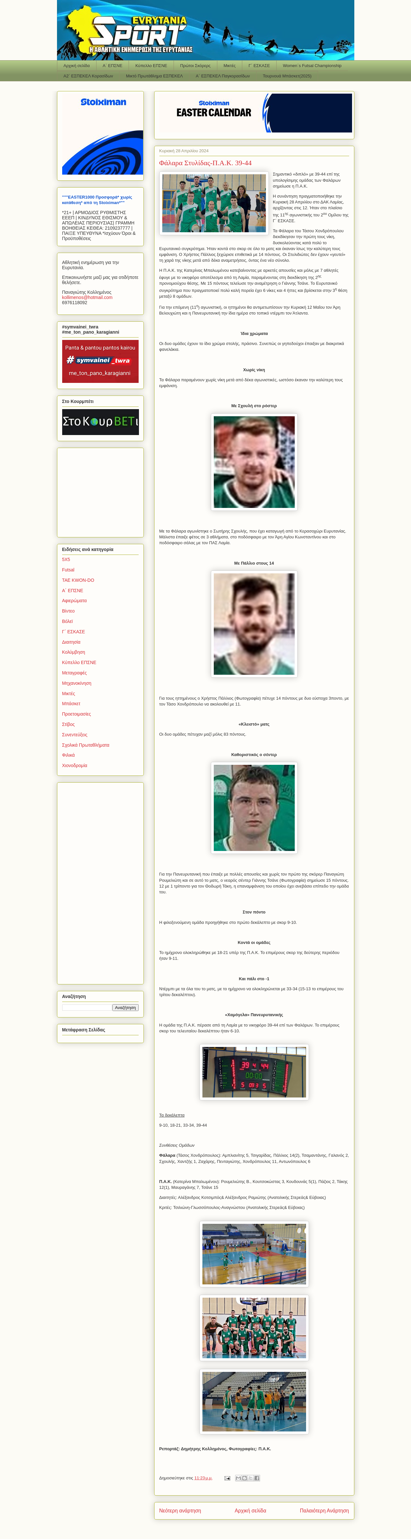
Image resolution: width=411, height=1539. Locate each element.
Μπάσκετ (71, 703)
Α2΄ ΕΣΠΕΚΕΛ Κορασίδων (88, 76)
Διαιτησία (71, 642)
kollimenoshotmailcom (87, 297)
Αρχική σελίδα (76, 65)
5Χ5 (66, 559)
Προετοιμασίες (76, 714)
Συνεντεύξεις (74, 734)
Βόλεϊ (67, 621)
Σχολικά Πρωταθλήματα (85, 745)
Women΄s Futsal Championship (312, 65)
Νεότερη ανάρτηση (180, 1510)
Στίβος (68, 724)
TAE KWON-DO (78, 580)
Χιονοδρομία (74, 765)
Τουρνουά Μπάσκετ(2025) (287, 76)
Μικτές (229, 65)
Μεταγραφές (74, 672)
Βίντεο (68, 611)
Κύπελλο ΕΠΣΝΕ (151, 65)
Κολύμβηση (73, 652)
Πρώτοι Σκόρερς (195, 65)
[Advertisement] (102, 490)
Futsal (68, 569)
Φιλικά (68, 755)
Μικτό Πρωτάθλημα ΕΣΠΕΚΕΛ (154, 76)
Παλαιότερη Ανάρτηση (324, 1510)
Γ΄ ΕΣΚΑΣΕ (259, 65)
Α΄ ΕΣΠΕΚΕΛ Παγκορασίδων (223, 76)
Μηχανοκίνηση (77, 683)
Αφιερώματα (74, 600)
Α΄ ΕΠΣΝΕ (112, 65)
